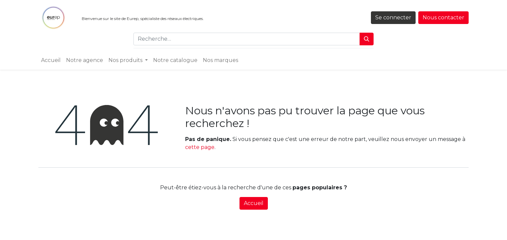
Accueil (254, 203)
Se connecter (393, 17)
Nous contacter (443, 17)
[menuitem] (50, 60)
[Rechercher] (367, 39)
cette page (199, 147)
